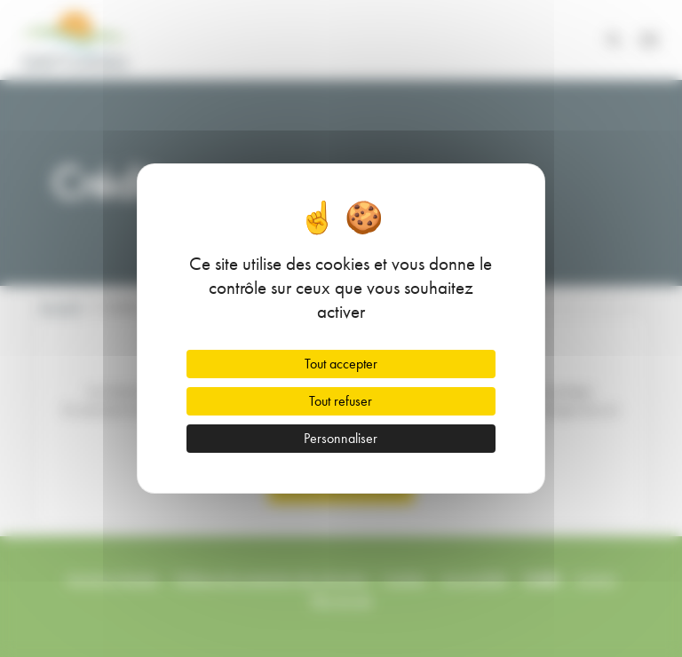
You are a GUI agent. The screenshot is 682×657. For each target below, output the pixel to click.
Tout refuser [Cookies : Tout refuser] (340, 401)
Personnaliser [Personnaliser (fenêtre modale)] (340, 438)
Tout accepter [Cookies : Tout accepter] (341, 363)
